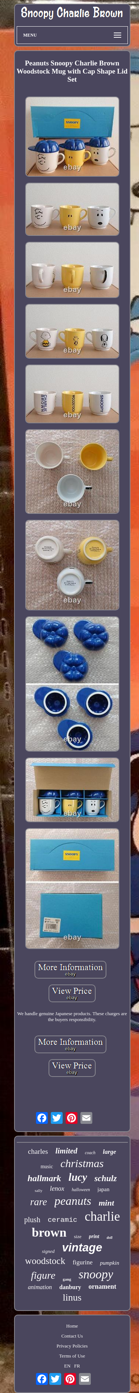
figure (43, 1275)
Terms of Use (72, 1356)
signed (48, 1251)
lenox (57, 1188)
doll (110, 1238)
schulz (106, 1178)
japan (103, 1189)
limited (66, 1150)
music (46, 1166)
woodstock (45, 1261)
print (94, 1236)
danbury (70, 1287)
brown (49, 1232)
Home (72, 1326)
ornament (102, 1286)
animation (40, 1287)
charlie (102, 1216)
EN (67, 1366)
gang (67, 1279)
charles (38, 1151)
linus (72, 1297)
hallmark (44, 1178)
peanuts (73, 1200)
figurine (83, 1262)
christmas (82, 1163)
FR (77, 1366)
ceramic (62, 1220)
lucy (78, 1177)
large (109, 1151)
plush (32, 1220)
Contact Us (72, 1336)
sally (39, 1190)
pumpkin (109, 1263)
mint (106, 1202)
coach (90, 1152)
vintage (82, 1247)
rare (38, 1201)
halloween (81, 1189)
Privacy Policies (71, 1346)
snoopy (96, 1274)
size (78, 1236)
